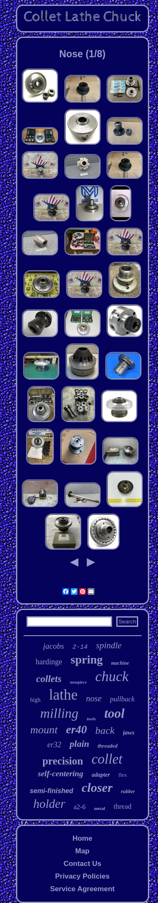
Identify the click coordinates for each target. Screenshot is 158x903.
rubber (128, 791)
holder (49, 803)
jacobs (53, 646)
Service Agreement (82, 889)
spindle (109, 645)
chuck (112, 676)
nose (94, 698)
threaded (108, 746)
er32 (54, 745)
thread (122, 806)
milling (59, 713)
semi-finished (51, 790)
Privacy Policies (82, 876)
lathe (63, 695)
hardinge (49, 662)
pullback (122, 699)
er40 (76, 729)
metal (99, 808)
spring (87, 659)
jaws (129, 732)
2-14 (80, 647)
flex (122, 775)
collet (106, 759)
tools (91, 718)
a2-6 (80, 806)
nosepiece (78, 682)
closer (97, 787)
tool (114, 713)
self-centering (60, 773)
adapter (100, 775)
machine (120, 663)
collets (49, 679)
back (104, 730)
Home (82, 838)
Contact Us (83, 864)
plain (79, 743)
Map (82, 851)
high (35, 700)
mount (44, 730)
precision (62, 761)
